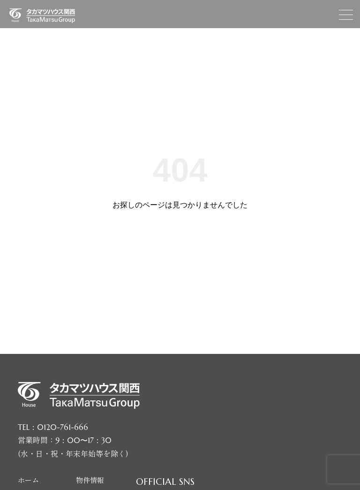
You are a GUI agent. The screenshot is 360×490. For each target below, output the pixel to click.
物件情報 (90, 480)
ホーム (28, 480)
